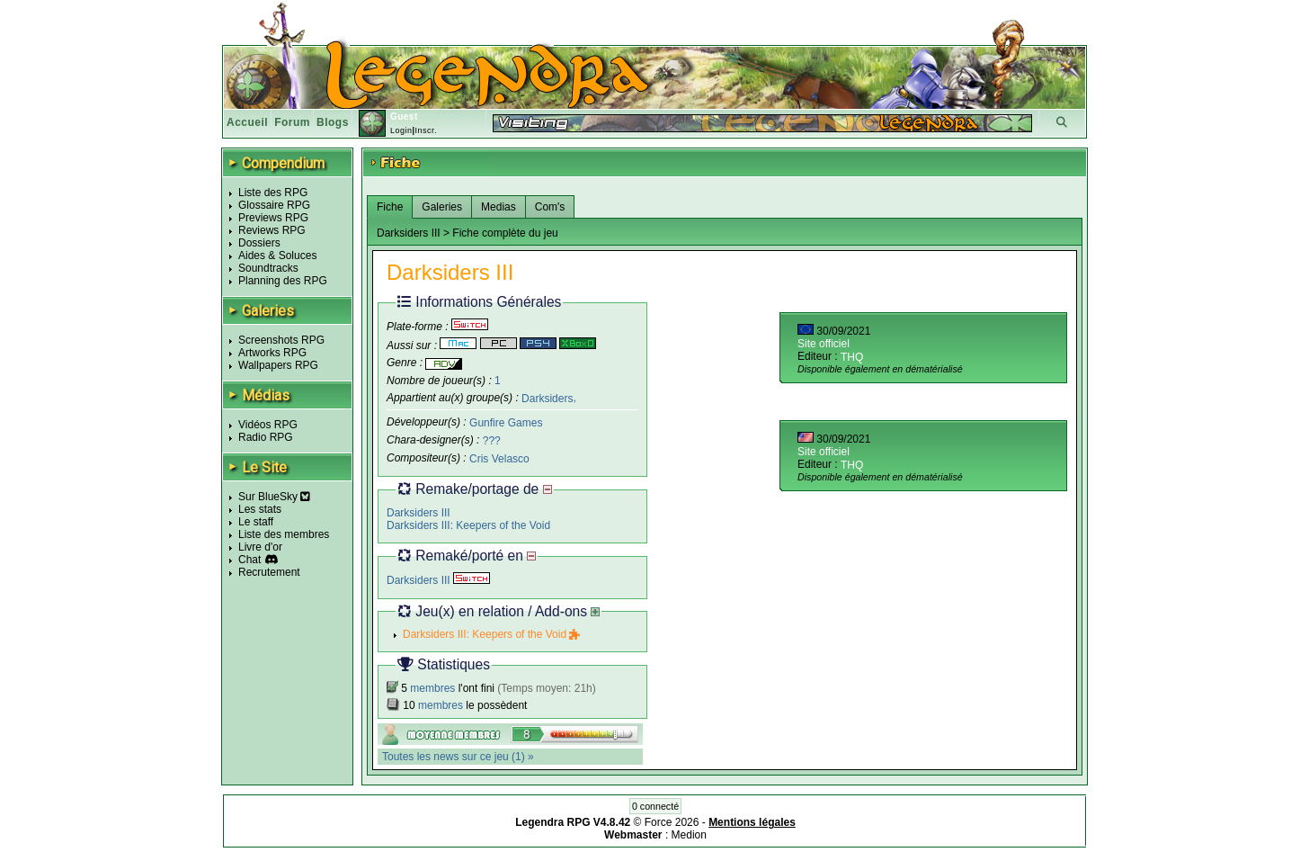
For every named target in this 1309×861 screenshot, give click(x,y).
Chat (249, 559)
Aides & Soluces (277, 255)
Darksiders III (418, 513)
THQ (852, 357)
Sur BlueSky (274, 496)
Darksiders (547, 397)
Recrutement (269, 572)
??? (492, 441)
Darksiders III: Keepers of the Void (468, 525)
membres (432, 688)
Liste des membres (283, 534)
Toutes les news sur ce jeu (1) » (458, 756)
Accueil (247, 122)
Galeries (442, 207)
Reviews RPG (272, 230)
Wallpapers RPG (278, 365)
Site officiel (823, 343)
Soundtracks (268, 268)
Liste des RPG (272, 192)
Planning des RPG (282, 280)
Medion (689, 835)
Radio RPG (265, 437)
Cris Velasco (499, 459)
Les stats (259, 509)
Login (401, 130)
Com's (550, 207)
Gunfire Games (505, 423)
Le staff (255, 522)
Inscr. (425, 130)
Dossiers (259, 243)
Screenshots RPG (281, 340)
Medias (498, 207)
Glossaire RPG (274, 205)
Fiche (390, 207)
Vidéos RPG (268, 424)
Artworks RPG (272, 352)
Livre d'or (260, 547)
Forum (292, 122)
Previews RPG (273, 217)
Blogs (332, 122)
